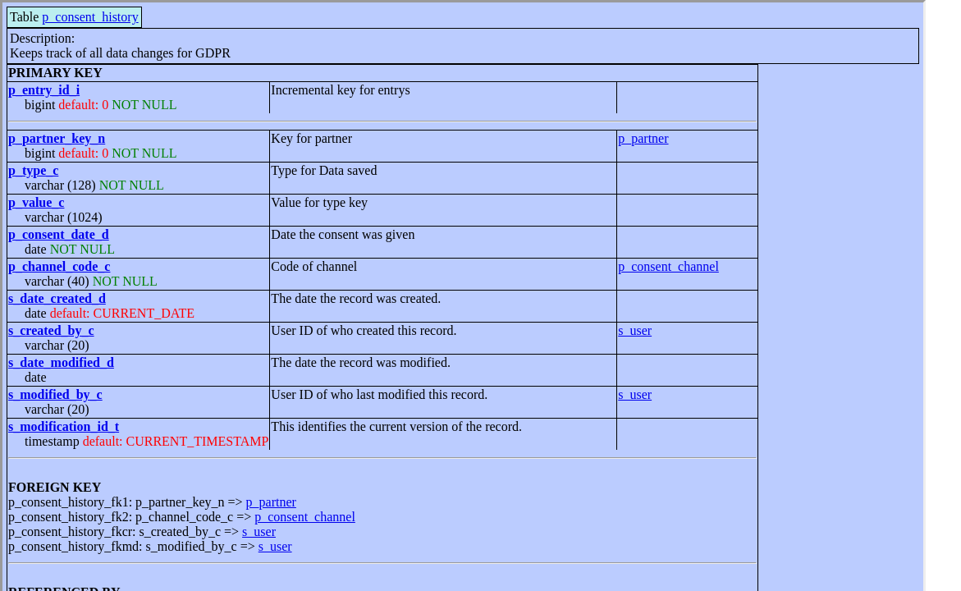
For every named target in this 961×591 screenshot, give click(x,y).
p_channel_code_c (59, 266)
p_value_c (36, 202)
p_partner (643, 138)
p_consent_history (90, 17)
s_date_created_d (57, 298)
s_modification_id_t (63, 426)
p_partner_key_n (56, 138)
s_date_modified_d (61, 362)
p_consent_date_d (58, 234)
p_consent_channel (668, 266)
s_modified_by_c (55, 394)
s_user (635, 330)
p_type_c (33, 170)
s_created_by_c (51, 330)
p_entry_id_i (44, 90)
